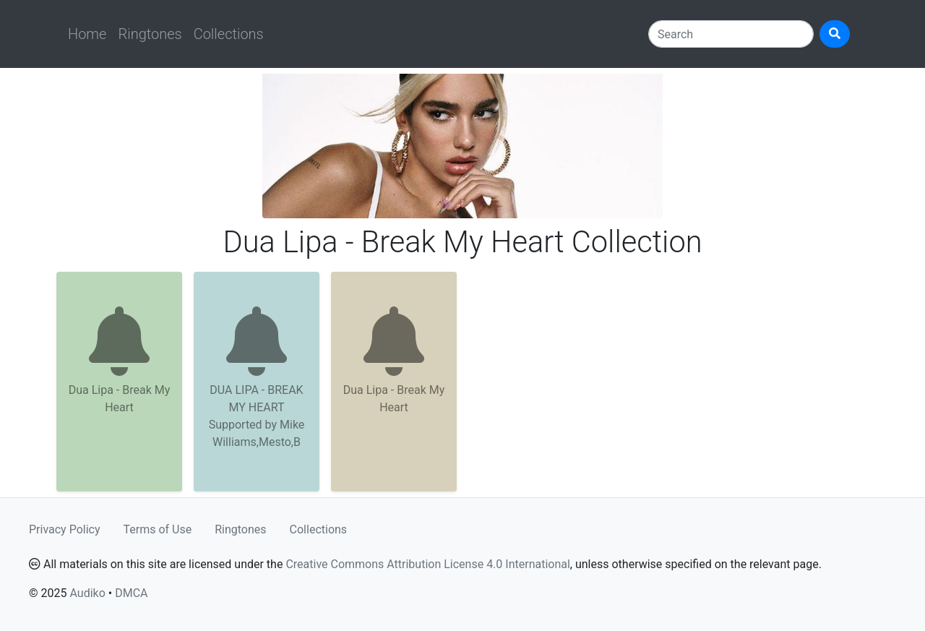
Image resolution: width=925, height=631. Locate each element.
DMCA (131, 593)
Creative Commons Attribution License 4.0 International (427, 564)
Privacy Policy (64, 529)
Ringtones (149, 34)
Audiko (87, 593)
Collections (229, 34)
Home (87, 34)
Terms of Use (158, 529)
